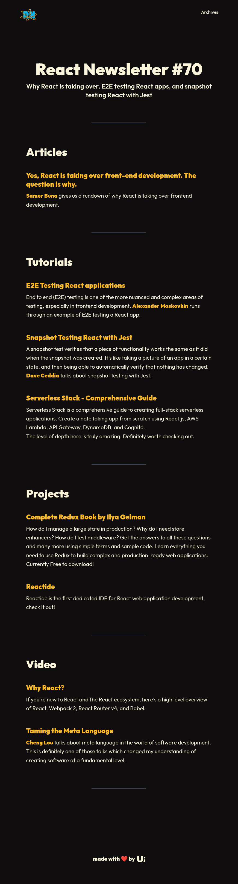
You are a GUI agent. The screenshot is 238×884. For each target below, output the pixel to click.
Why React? (45, 687)
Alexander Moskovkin (160, 305)
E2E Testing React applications (75, 285)
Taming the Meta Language (69, 730)
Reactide (40, 586)
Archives (209, 12)
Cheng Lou (39, 742)
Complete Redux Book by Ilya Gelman (86, 517)
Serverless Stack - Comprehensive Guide (91, 398)
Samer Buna (42, 195)
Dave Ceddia (42, 375)
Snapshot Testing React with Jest (79, 337)
